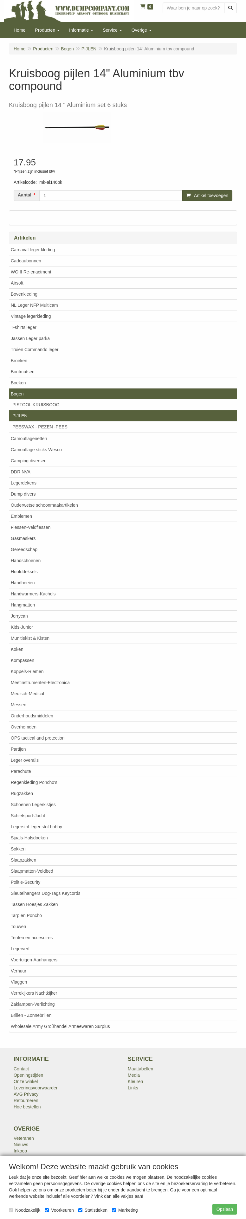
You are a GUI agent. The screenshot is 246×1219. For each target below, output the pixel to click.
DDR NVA (20, 471)
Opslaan (225, 1209)
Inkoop (20, 1150)
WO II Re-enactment (31, 271)
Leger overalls (25, 760)
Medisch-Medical (27, 693)
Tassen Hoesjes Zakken (34, 904)
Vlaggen (19, 982)
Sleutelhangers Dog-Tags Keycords (45, 893)
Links (133, 1087)
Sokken (18, 848)
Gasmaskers (23, 538)
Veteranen (24, 1138)
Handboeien (23, 582)
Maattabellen (140, 1068)
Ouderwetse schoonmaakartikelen (44, 505)
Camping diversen (29, 460)
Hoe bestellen (27, 1106)
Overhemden (23, 726)
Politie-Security (25, 882)
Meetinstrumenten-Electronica (40, 682)
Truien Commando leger (34, 349)
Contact (21, 1068)
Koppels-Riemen (27, 671)
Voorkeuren (59, 1210)
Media (134, 1075)
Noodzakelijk (24, 1210)
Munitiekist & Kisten (30, 638)
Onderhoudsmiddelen (32, 715)
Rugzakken (22, 793)
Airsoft (17, 283)
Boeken (18, 382)
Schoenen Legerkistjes (33, 804)
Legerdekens (23, 482)
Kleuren (135, 1081)
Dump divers (23, 494)
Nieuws (21, 1144)
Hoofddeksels (24, 571)
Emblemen (21, 516)
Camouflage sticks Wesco (36, 449)
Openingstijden (28, 1075)
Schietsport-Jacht (28, 815)
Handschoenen (26, 560)
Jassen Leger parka (30, 338)
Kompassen (22, 660)
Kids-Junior (22, 627)
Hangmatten (23, 604)
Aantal (24, 195)
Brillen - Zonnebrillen (31, 1015)
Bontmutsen (23, 371)
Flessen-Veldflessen (30, 527)
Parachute (21, 771)
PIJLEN (19, 415)
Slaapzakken (23, 860)
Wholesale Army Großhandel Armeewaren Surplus (60, 1026)
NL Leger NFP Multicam (34, 305)
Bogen (17, 393)
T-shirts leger (23, 327)
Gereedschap (24, 549)
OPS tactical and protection (38, 738)
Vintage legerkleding (31, 316)
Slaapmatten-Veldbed (32, 871)
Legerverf (20, 948)
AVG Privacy (26, 1094)
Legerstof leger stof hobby (36, 826)
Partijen (18, 749)
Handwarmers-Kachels (33, 593)
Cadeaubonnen (26, 260)
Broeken (19, 360)
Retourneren (26, 1100)
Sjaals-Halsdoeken (29, 837)
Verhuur (18, 970)
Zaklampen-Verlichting (33, 1004)
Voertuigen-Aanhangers (34, 959)
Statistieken (92, 1210)
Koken (17, 649)
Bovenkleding (24, 294)
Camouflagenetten (29, 438)
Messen (18, 704)
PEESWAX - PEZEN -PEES (40, 426)
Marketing (125, 1210)
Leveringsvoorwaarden (36, 1087)
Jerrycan (19, 616)
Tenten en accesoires (32, 937)
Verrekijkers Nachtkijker (34, 993)
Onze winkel (26, 1081)
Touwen (18, 926)
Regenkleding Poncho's (34, 782)
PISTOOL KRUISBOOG (36, 404)
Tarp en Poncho (26, 915)
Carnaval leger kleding (33, 249)
